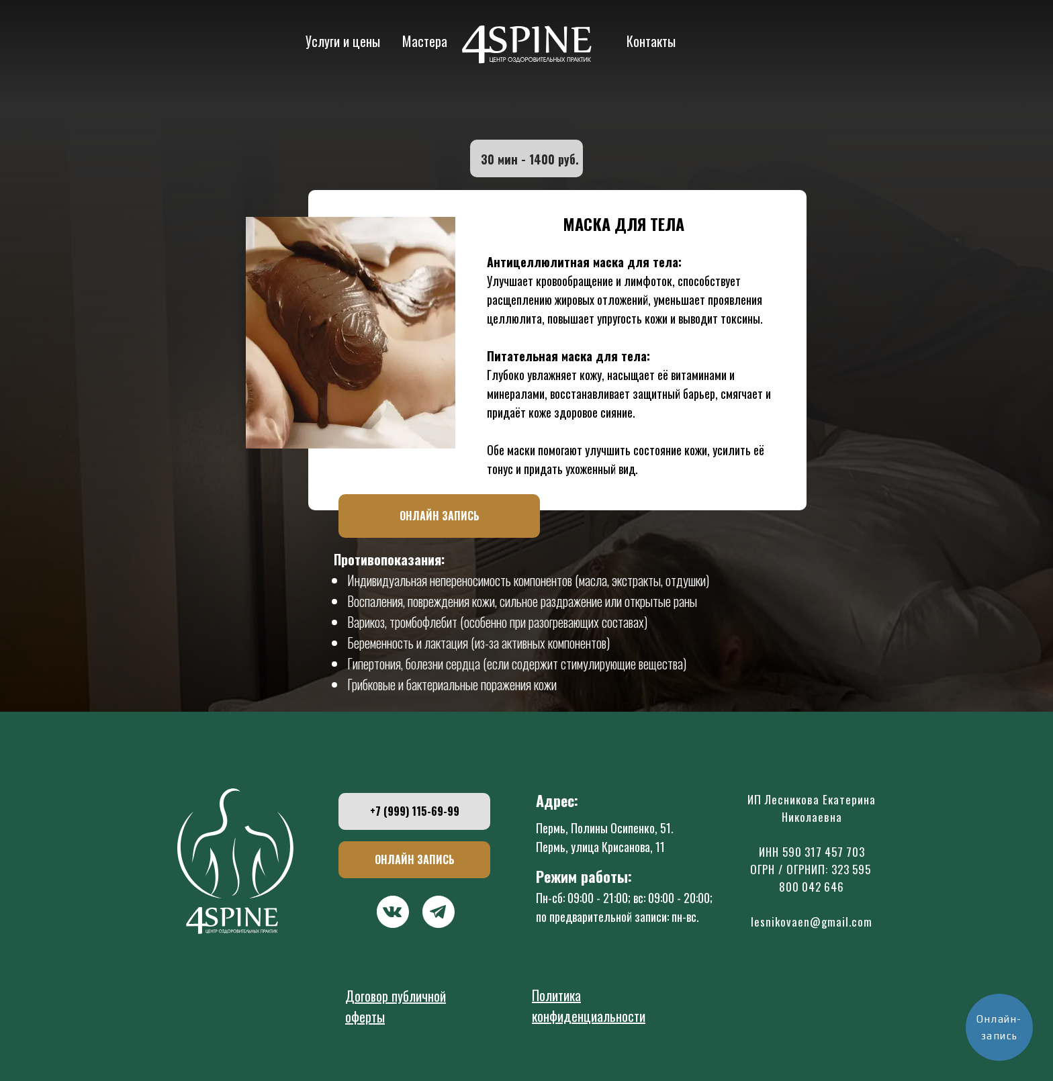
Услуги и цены (343, 41)
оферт (361, 1016)
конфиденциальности (588, 1016)
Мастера (424, 41)
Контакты (651, 41)
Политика (556, 995)
